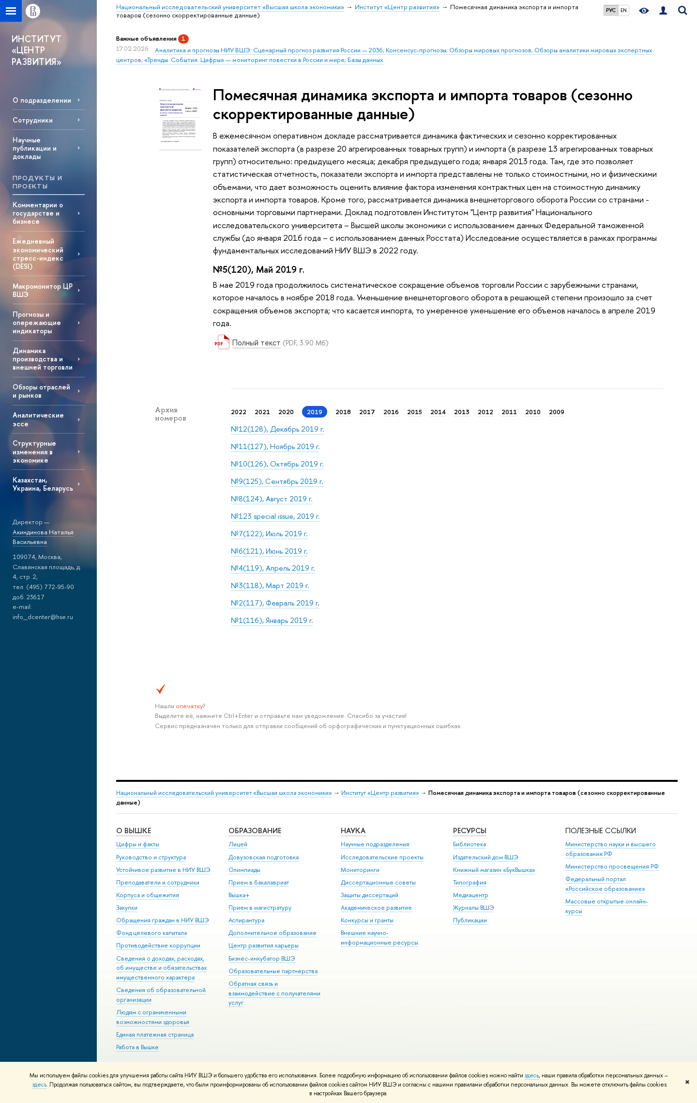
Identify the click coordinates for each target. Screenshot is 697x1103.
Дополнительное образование (272, 933)
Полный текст (256, 342)
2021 (262, 411)
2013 (462, 411)
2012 (485, 411)
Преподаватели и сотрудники (157, 882)
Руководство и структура (151, 857)
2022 (238, 411)
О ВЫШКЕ (133, 830)
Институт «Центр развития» (380, 793)
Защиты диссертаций (369, 895)
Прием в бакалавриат (258, 882)
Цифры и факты (137, 844)
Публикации (470, 920)
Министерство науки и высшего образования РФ (610, 849)
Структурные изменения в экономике (34, 451)
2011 (509, 411)
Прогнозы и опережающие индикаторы (37, 322)
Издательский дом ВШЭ (485, 857)
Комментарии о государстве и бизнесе (38, 213)
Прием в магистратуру (259, 907)
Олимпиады (244, 870)
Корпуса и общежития (147, 895)
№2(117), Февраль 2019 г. (275, 603)
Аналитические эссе (38, 419)
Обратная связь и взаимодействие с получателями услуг (274, 993)
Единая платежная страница (155, 1034)
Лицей (237, 844)
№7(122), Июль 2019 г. (269, 533)
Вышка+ (239, 895)
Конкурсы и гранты (367, 920)
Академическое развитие (376, 907)
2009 (556, 411)
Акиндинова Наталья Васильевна (43, 537)
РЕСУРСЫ (469, 830)
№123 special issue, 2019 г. (275, 516)
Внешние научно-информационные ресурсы (379, 938)
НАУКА (353, 830)
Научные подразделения (375, 844)
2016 (391, 411)
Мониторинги (360, 870)
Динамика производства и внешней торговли (43, 359)
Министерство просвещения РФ (612, 866)
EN (624, 10)
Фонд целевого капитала (151, 933)
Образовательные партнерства (273, 971)
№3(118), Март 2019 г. (270, 585)
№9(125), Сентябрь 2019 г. (277, 481)
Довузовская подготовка (263, 857)
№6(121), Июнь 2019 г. (269, 551)
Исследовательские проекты (382, 857)
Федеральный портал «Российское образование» (605, 884)
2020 (286, 411)
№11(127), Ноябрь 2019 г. (275, 446)
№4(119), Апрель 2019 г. (273, 568)
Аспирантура (246, 920)
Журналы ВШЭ (473, 907)
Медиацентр (470, 895)
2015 (414, 411)
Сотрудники (33, 119)
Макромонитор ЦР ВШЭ (43, 290)
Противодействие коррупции (158, 945)
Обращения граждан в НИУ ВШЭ (162, 920)
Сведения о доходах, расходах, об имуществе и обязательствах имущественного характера (161, 968)
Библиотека (469, 844)
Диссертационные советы (378, 882)
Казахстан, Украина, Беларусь (43, 484)
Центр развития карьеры (263, 945)
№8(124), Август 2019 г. (272, 499)
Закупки (126, 907)
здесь (532, 1075)
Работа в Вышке (137, 1047)
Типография (469, 882)
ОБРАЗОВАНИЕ (254, 830)
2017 (367, 411)
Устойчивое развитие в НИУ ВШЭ (163, 870)
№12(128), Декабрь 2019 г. (277, 429)
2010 (533, 411)
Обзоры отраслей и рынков (41, 391)
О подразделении (42, 100)
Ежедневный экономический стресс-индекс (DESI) (38, 253)
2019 (314, 411)
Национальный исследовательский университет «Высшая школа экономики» (224, 793)
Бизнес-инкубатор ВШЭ (261, 958)
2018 (343, 411)
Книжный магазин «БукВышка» (494, 870)
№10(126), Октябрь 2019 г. (277, 464)
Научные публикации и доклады (35, 148)
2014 (438, 411)
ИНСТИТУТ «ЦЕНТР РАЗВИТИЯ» (37, 50)
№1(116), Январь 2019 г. (272, 620)
